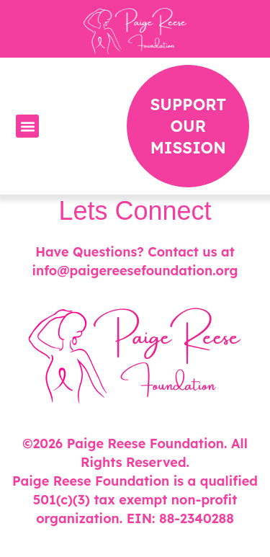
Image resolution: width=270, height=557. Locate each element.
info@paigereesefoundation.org (135, 270)
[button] (27, 126)
